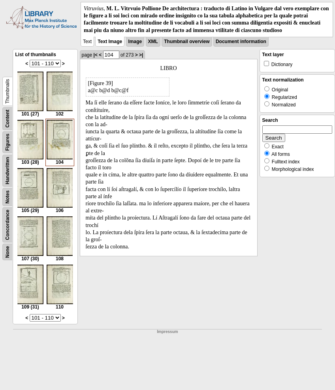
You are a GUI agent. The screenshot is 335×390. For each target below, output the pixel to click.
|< (96, 55)
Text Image (110, 41)
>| (141, 55)
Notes (7, 196)
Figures (7, 142)
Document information (241, 41)
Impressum (167, 331)
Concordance (7, 225)
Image (135, 41)
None (7, 252)
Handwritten (7, 170)
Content (7, 118)
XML (153, 41)
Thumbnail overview (186, 41)
